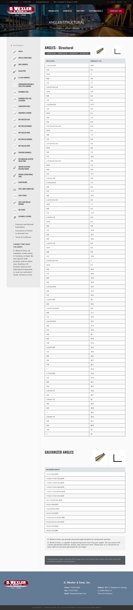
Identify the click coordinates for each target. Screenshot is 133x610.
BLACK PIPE (22, 71)
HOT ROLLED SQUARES (25, 139)
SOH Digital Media (94, 607)
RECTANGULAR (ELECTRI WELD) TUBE (25, 160)
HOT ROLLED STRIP (24, 146)
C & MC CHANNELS (24, 77)
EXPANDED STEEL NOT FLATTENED (24, 99)
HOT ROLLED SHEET (24, 132)
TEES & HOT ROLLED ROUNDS (24, 203)
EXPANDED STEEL (23, 92)
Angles (20, 51)
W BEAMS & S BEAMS (24, 216)
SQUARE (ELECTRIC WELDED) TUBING (24, 167)
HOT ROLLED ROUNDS (25, 126)
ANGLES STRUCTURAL (72, 28)
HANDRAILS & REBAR (24, 113)
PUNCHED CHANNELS (24, 152)
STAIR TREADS (22, 182)
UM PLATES (21, 209)
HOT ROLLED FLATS (24, 119)
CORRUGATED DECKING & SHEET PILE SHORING (26, 85)
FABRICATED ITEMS (24, 106)
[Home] (54, 28)
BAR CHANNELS (23, 64)
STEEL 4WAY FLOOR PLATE (26, 188)
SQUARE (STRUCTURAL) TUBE (25, 175)
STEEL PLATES (22, 195)
